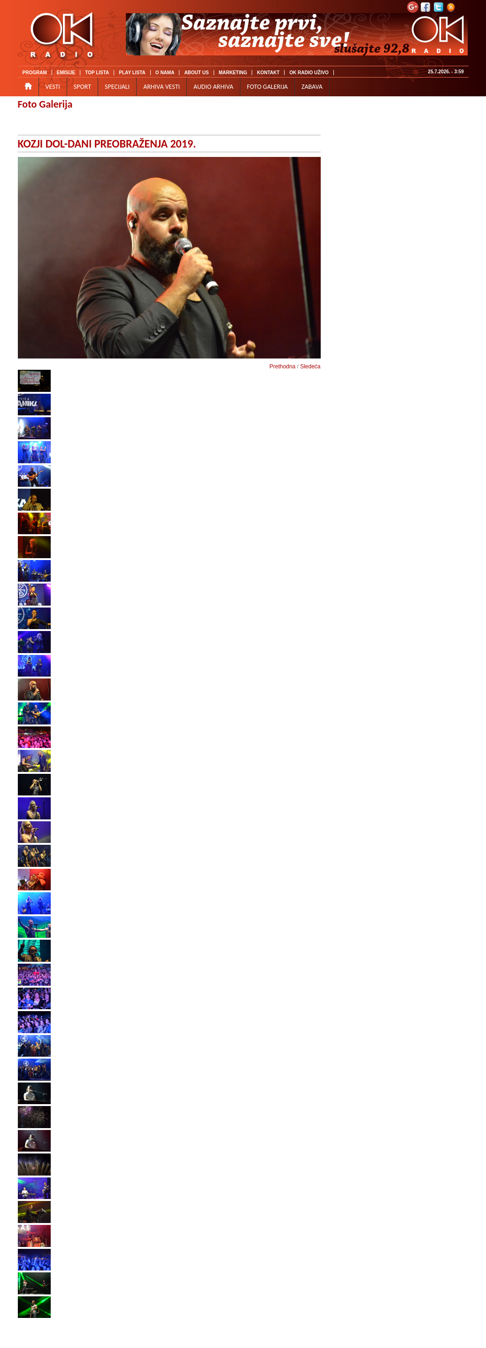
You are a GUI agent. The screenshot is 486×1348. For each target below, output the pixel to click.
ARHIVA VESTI (161, 87)
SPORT (82, 87)
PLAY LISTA (132, 72)
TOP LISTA (97, 72)
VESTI (53, 87)
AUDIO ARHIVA (213, 87)
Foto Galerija (45, 104)
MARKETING (233, 72)
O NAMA (165, 72)
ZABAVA (312, 87)
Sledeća (310, 366)
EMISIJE (66, 72)
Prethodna (282, 366)
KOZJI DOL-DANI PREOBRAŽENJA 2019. (107, 143)
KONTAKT (268, 72)
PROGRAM (35, 72)
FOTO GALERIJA (267, 87)
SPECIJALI (117, 87)
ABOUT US (196, 72)
